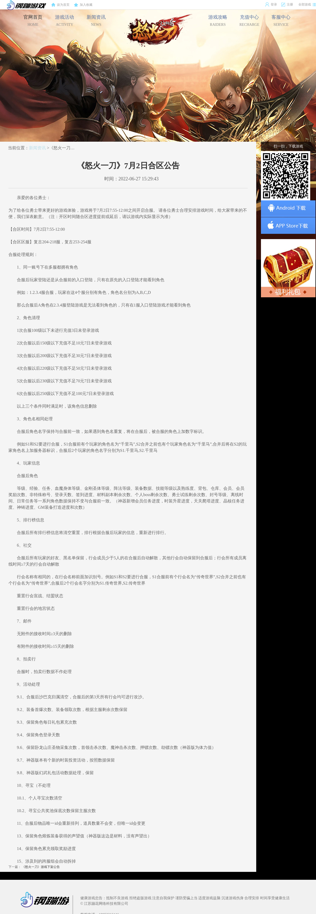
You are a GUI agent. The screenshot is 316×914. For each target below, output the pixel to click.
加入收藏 (83, 5)
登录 (271, 4)
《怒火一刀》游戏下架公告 (41, 867)
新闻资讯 (96, 20)
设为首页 (60, 5)
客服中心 (280, 20)
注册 (287, 4)
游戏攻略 (217, 20)
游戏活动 (64, 20)
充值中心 (249, 20)
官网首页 (32, 20)
